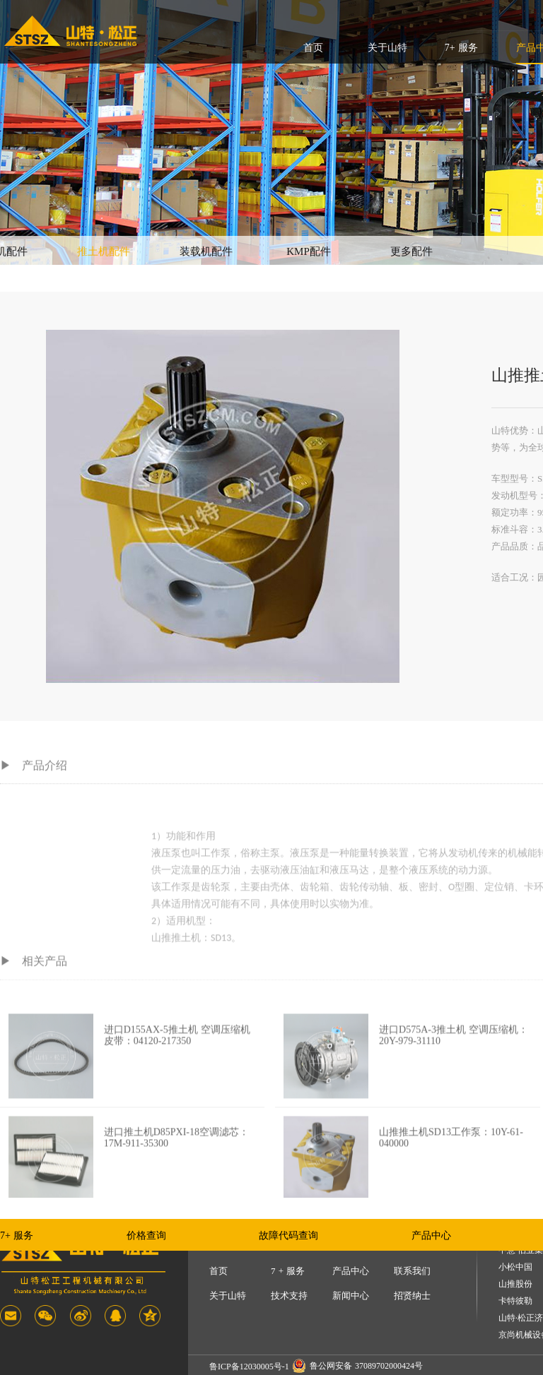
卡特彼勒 (515, 1301)
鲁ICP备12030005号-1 (249, 1366)
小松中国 (515, 1267)
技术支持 (289, 1295)
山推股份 (515, 1284)
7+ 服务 (461, 47)
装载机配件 (206, 251)
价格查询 (146, 1235)
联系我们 (412, 1271)
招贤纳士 (412, 1295)
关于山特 (387, 47)
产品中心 (431, 1235)
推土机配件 (103, 251)
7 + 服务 (288, 1271)
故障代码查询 (288, 1235)
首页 (313, 47)
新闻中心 (350, 1295)
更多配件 (411, 251)
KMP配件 (308, 251)
